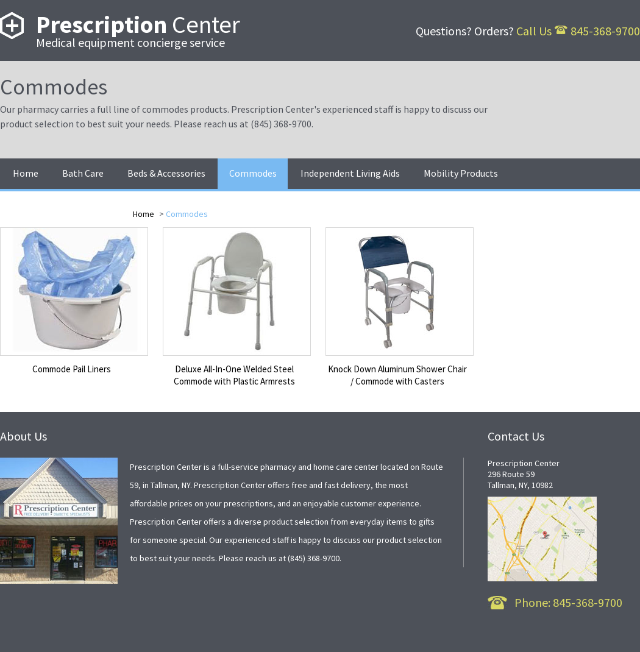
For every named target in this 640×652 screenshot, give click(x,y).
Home (144, 213)
